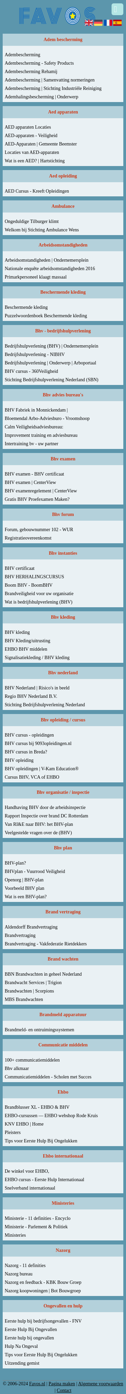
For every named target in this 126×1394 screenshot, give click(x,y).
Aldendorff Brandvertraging (31, 927)
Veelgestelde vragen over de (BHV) (38, 832)
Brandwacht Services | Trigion (33, 982)
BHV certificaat (20, 568)
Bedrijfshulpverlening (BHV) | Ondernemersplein (51, 346)
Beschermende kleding (26, 307)
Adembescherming (22, 54)
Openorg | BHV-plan (24, 879)
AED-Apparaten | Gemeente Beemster (41, 144)
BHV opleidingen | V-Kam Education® (42, 768)
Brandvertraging (20, 935)
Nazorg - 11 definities (25, 1265)
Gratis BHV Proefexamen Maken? (37, 499)
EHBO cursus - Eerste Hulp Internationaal (44, 1179)
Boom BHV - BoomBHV (28, 585)
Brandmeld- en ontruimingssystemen (39, 1029)
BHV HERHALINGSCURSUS (34, 576)
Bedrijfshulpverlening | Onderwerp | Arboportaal (50, 362)
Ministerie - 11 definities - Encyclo (38, 1218)
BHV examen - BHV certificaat (34, 474)
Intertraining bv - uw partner (31, 443)
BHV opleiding (19, 760)
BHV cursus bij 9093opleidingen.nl (38, 743)
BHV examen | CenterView (30, 482)
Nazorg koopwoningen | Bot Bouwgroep (43, 1290)
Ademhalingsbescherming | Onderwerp (41, 96)
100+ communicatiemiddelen (32, 1060)
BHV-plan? (15, 863)
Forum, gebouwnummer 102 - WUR (39, 529)
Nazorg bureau (19, 1273)
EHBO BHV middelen (26, 649)
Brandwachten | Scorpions (29, 991)
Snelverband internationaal (30, 1188)
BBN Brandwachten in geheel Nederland (43, 974)
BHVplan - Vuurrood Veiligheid (35, 871)
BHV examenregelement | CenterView (41, 490)
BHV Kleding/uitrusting (27, 640)
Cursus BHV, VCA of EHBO (32, 777)
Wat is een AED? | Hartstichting (35, 160)
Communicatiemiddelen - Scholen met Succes (48, 1076)
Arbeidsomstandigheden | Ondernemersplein (46, 260)
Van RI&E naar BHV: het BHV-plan (39, 824)
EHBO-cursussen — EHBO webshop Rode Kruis (51, 1115)
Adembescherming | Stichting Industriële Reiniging (53, 88)
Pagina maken (61, 1383)
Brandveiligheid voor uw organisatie (39, 593)
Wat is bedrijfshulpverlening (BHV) (38, 602)
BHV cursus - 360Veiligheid (31, 371)
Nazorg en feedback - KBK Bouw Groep (43, 1282)
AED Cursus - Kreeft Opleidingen (37, 191)
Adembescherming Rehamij (31, 71)
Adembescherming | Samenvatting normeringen (50, 80)
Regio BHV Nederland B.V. (31, 696)
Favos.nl (37, 1383)
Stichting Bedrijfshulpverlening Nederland (45, 704)
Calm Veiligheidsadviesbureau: (34, 426)
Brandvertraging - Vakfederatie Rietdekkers (46, 943)
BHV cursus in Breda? (26, 751)
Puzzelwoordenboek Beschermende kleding (46, 315)
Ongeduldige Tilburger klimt (32, 221)
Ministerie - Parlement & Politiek (36, 1226)
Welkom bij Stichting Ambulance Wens (42, 229)
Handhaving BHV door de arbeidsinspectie (45, 807)
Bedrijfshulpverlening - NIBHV (35, 354)
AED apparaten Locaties (28, 127)
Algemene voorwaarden (100, 1383)
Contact (64, 1390)
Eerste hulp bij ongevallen (29, 1337)
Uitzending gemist (22, 1363)
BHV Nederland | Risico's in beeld (37, 687)
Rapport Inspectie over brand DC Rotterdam (46, 815)
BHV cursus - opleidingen (29, 735)
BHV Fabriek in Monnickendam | (36, 410)
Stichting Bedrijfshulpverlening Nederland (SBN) (51, 379)
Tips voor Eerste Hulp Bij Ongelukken (41, 1140)
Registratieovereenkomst (28, 538)
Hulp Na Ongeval (21, 1346)
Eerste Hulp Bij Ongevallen (31, 1329)
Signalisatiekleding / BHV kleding (37, 657)
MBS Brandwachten (24, 999)
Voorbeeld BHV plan (24, 888)
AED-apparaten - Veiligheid (31, 135)
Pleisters (12, 1132)
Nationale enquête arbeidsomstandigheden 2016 (50, 268)
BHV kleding (17, 632)
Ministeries (15, 1235)
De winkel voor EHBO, (27, 1171)
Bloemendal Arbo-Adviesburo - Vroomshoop (47, 418)
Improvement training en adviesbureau (41, 435)
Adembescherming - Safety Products (39, 63)
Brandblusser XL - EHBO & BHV (37, 1107)
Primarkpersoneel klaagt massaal (36, 277)
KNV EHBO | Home (24, 1124)
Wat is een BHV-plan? (26, 896)
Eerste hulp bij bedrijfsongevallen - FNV (43, 1321)
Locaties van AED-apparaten (32, 152)
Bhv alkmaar (17, 1068)
